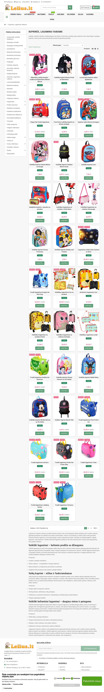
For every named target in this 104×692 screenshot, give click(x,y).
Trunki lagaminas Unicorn (39, 462)
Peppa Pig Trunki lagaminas (39, 122)
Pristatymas (8, 2)
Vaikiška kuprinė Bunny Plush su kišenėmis (64, 78)
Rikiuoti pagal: (57, 45)
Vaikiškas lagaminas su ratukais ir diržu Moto (64, 208)
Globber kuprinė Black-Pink (64, 420)
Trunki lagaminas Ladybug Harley (40, 506)
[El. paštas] (59, 648)
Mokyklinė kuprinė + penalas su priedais (39, 208)
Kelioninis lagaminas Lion (88, 292)
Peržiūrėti (87, 48)
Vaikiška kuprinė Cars (88, 164)
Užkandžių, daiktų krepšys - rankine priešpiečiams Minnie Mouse (40, 79)
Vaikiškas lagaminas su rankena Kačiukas (64, 336)
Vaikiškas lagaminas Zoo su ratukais (64, 293)
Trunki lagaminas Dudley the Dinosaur (39, 378)
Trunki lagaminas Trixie (88, 462)
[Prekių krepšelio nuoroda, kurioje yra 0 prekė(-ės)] (96, 7)
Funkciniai (59, 678)
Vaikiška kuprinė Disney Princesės (40, 251)
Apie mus (17, 2)
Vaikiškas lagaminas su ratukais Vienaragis (88, 208)
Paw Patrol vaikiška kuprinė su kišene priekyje (64, 123)
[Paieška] (56, 7)
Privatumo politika (18, 684)
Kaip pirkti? (41, 670)
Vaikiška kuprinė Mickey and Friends (64, 251)
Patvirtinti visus (92, 681)
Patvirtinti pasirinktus (67, 685)
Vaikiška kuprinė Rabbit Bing (88, 377)
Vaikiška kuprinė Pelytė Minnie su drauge (39, 165)
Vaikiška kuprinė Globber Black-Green (64, 165)
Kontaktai (26, 2)
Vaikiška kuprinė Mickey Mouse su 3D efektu (39, 421)
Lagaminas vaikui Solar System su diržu (88, 251)
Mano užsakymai (86, 667)
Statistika (67, 678)
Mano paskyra (85, 670)
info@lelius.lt (35, 2)
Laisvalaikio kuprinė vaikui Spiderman (89, 78)
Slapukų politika (6, 684)
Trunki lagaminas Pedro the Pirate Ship (64, 463)
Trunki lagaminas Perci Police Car (89, 421)
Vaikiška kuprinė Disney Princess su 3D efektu (64, 378)
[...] (9, 655)
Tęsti (95, 528)
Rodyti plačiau (8, 688)
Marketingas (76, 678)
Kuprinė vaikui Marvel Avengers (88, 122)
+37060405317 (46, 2)
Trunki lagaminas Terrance (64, 505)
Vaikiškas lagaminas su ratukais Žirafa (40, 336)
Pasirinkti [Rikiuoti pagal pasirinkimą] (66, 45)
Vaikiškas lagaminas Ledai (89, 335)
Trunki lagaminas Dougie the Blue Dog (40, 293)
